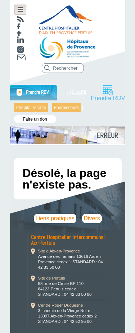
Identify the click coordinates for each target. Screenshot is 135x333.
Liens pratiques (55, 218)
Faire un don (35, 119)
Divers (92, 218)
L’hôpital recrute (31, 107)
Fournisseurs (66, 107)
